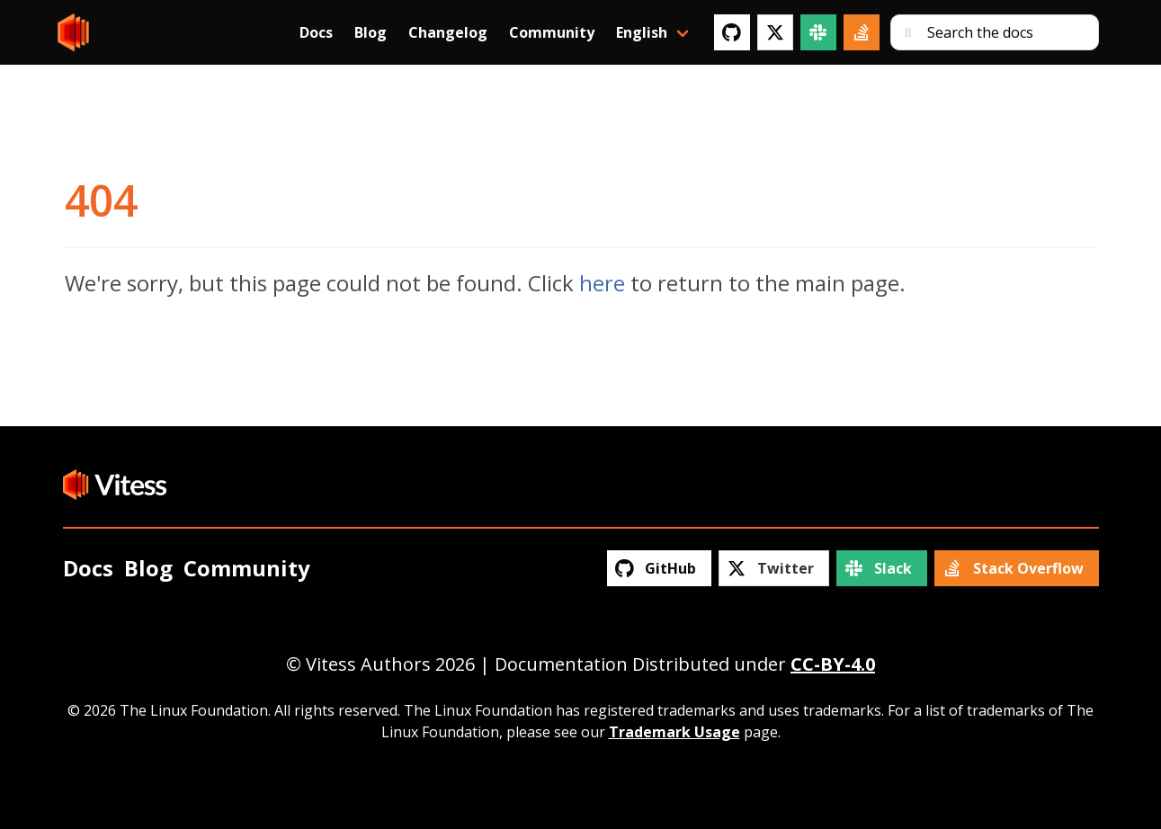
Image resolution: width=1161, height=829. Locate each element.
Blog (370, 32)
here (602, 283)
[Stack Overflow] (862, 32)
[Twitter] (775, 32)
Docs (316, 32)
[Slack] (818, 32)
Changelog (447, 32)
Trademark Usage (674, 732)
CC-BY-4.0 (832, 664)
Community (551, 32)
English (641, 32)
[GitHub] (732, 32)
